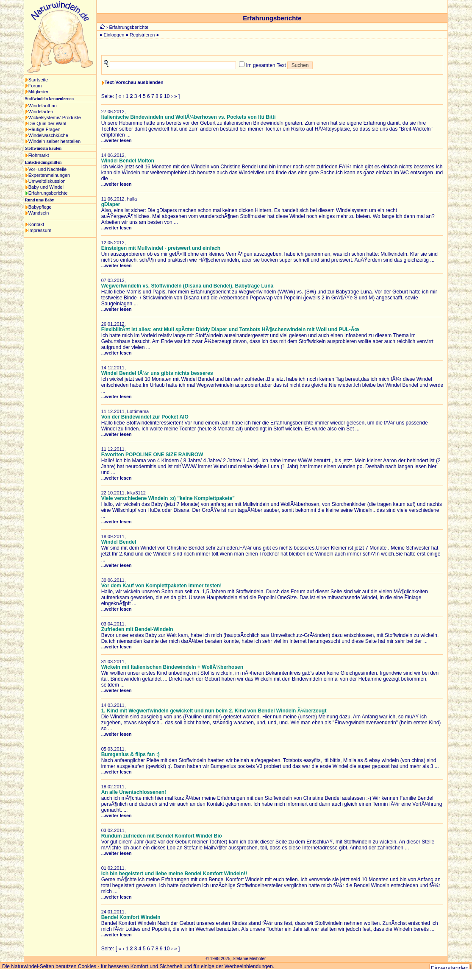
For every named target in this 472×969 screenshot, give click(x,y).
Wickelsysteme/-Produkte (54, 117)
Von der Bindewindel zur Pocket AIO (145, 417)
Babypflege (40, 206)
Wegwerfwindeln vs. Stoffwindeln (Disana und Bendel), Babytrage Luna (187, 286)
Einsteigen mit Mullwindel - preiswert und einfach (160, 248)
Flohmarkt (38, 155)
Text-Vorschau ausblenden (134, 82)
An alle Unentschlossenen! (133, 792)
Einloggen (113, 34)
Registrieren (142, 34)
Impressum (39, 230)
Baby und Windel (46, 187)
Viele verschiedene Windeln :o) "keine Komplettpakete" (168, 498)
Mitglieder (38, 91)
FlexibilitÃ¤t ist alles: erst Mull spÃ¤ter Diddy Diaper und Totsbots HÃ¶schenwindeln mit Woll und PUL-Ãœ (230, 329)
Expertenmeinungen (49, 175)
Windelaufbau (42, 105)
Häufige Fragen (44, 129)
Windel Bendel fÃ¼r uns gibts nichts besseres (157, 373)
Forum (35, 85)
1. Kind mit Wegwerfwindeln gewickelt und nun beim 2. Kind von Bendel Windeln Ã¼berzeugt (214, 711)
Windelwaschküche (48, 135)
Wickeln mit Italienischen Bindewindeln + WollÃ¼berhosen (172, 667)
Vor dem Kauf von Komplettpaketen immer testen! (161, 586)
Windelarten (40, 111)
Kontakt (36, 224)
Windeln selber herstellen (54, 141)
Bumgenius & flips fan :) (130, 754)
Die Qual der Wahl (47, 123)
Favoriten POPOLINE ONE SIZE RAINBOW (152, 455)
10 (166, 96)
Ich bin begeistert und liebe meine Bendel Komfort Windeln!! (174, 874)
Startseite (38, 79)
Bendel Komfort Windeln (131, 917)
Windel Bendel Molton (127, 161)
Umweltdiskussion (47, 181)
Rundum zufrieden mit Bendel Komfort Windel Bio (161, 836)
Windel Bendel (118, 542)
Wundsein (38, 212)
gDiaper (110, 204)
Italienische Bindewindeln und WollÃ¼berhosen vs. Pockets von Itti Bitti (188, 117)
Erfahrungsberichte (48, 192)
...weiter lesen (116, 140)
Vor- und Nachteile (47, 169)
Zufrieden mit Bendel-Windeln (137, 629)
